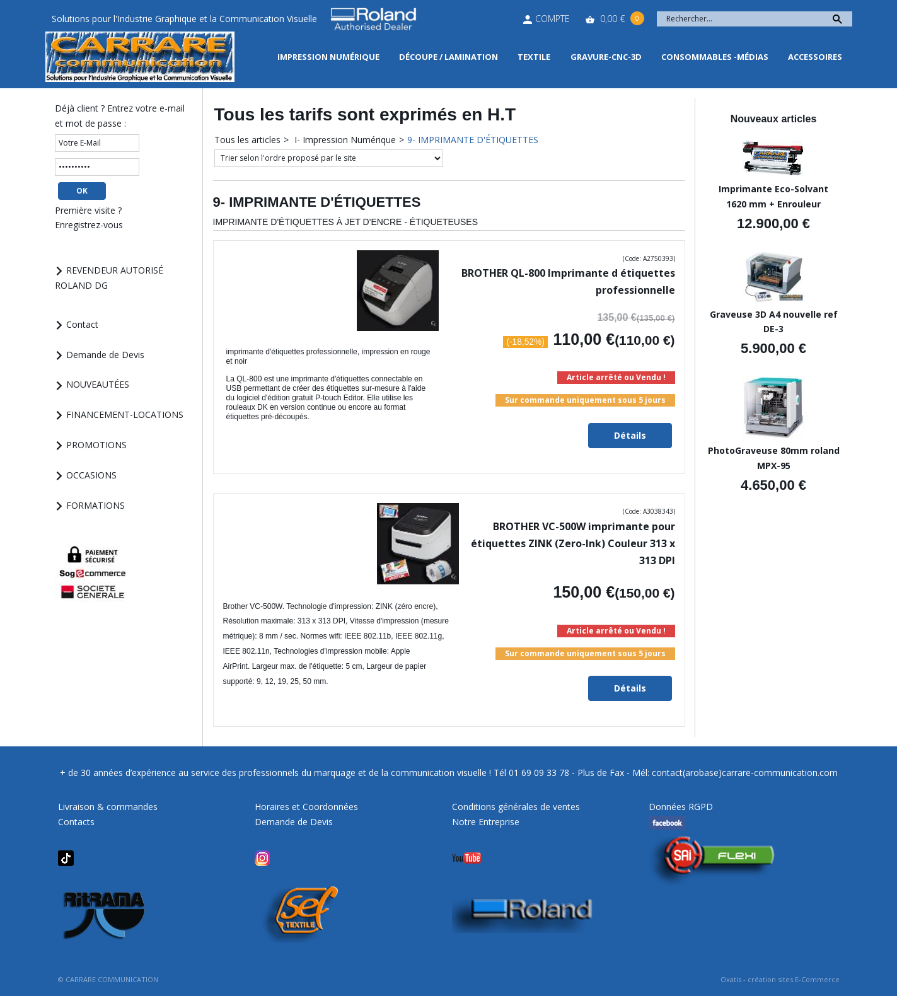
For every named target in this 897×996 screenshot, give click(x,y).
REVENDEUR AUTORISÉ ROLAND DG (109, 277)
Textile (534, 56)
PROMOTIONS (96, 445)
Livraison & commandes (108, 807)
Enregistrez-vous (89, 225)
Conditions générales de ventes (516, 807)
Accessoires (815, 56)
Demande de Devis (105, 355)
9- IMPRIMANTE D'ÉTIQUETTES (472, 140)
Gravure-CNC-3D (606, 56)
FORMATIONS (95, 505)
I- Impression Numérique (344, 140)
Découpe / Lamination (448, 56)
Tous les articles (247, 140)
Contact (82, 324)
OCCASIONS (91, 475)
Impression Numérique (328, 56)
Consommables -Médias (714, 56)
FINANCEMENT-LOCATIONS (124, 414)
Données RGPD (681, 807)
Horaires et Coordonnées (306, 807)
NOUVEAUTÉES (97, 384)
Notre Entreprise (485, 822)
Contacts (76, 822)
